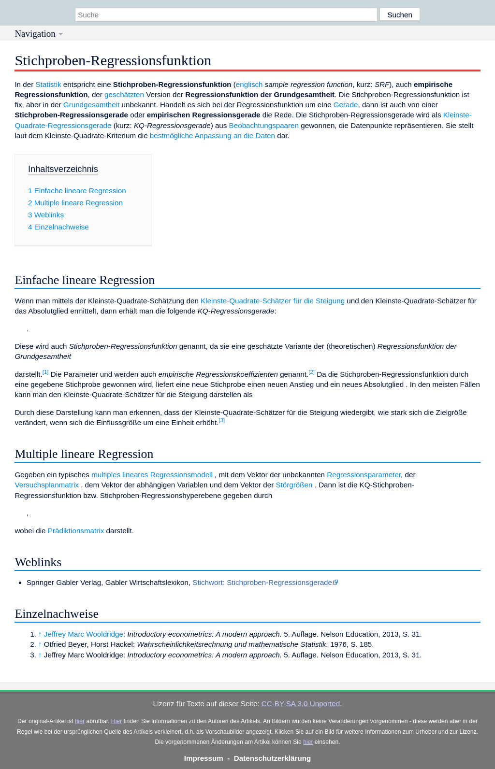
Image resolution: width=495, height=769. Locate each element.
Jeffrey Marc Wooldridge (83, 634)
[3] (222, 420)
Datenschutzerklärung (272, 758)
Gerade (346, 104)
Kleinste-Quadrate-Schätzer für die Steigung (273, 301)
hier (80, 721)
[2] (311, 372)
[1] (46, 372)
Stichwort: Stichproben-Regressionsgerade (262, 582)
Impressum (203, 758)
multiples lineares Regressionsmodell (152, 474)
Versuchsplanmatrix (47, 485)
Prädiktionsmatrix (76, 531)
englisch (249, 84)
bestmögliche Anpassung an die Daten (212, 135)
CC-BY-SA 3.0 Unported (301, 703)
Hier (116, 721)
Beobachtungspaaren (264, 125)
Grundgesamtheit (91, 104)
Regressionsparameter (364, 474)
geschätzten (124, 94)
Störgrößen (294, 485)
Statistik (48, 84)
